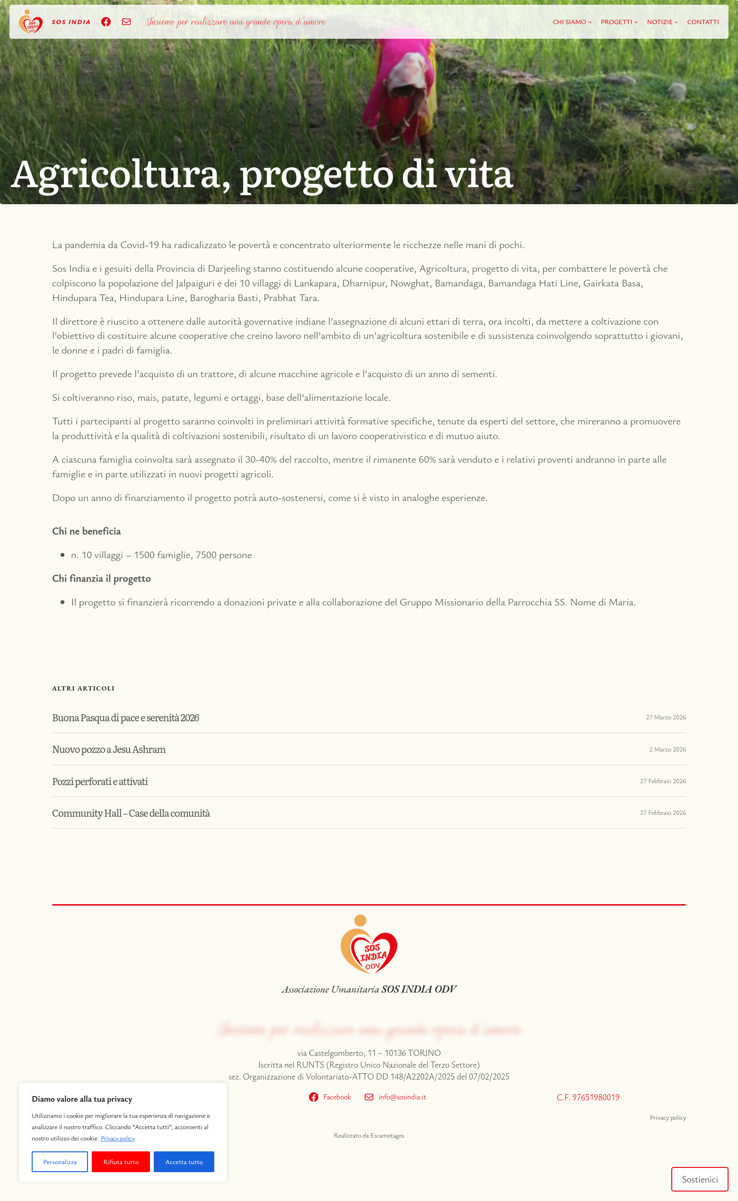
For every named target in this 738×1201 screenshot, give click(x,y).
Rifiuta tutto (121, 1161)
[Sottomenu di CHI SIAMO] (590, 22)
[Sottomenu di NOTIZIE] (676, 22)
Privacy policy (119, 1137)
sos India (71, 21)
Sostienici (698, 1178)
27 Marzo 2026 (666, 716)
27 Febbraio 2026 (663, 780)
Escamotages (387, 1135)
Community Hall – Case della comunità (139, 812)
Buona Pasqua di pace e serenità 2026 (133, 717)
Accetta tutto (183, 1161)
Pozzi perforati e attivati (105, 781)
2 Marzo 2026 (667, 748)
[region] (123, 1132)
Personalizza (60, 1161)
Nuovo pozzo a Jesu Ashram (115, 749)
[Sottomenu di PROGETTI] (636, 22)
